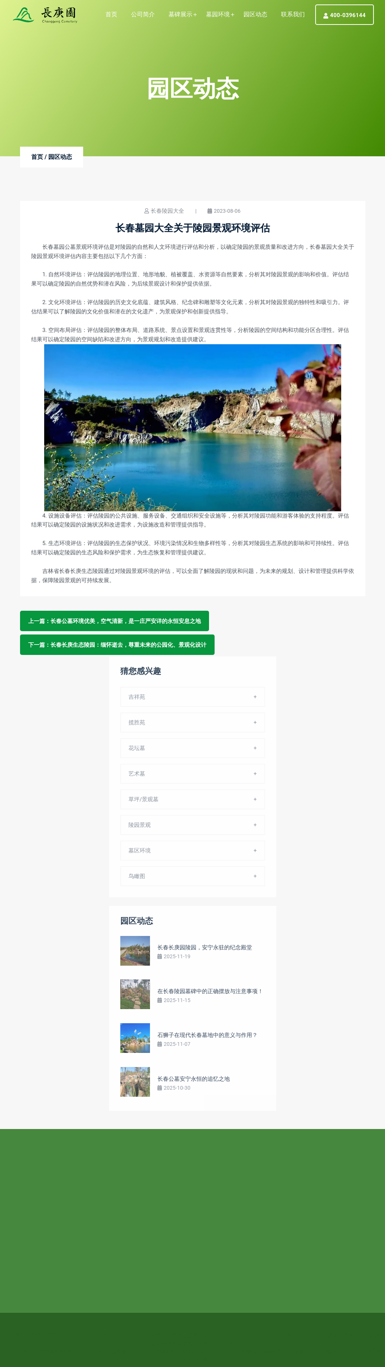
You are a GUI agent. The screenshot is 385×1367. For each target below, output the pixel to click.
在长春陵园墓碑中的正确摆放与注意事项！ (210, 993)
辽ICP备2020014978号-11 (249, 1332)
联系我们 (293, 14)
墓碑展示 (180, 14)
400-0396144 (344, 15)
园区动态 (255, 14)
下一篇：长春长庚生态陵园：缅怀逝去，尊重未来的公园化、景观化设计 (117, 645)
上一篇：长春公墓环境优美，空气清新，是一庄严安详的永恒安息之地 (114, 621)
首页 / (39, 157)
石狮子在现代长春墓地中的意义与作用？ (207, 1037)
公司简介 (143, 14)
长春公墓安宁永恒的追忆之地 (193, 1081)
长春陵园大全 (167, 211)
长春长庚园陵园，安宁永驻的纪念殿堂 (204, 949)
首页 (111, 14)
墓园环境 (218, 14)
